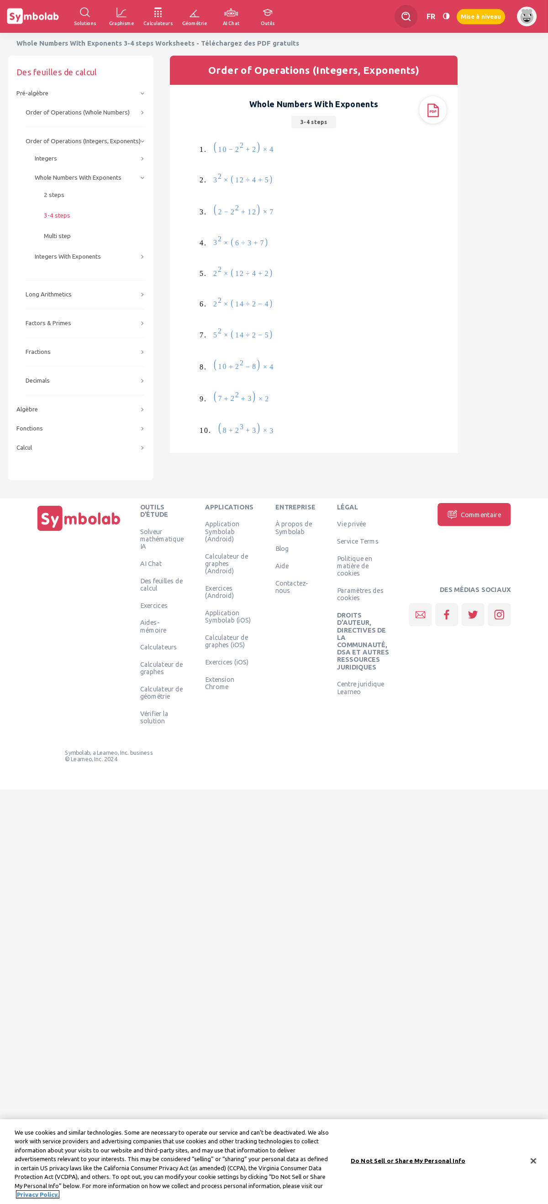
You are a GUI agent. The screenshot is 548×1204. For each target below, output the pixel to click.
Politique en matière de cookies (354, 566)
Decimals (38, 380)
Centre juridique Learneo (361, 687)
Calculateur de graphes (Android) (226, 563)
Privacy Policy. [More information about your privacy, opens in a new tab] (37, 1197)
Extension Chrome (219, 682)
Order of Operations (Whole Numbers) (78, 112)
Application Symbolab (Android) (222, 531)
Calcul (24, 447)
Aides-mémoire (153, 626)
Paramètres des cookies (360, 594)
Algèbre (27, 409)
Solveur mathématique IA (162, 539)
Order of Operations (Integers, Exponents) (83, 141)
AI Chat (151, 563)
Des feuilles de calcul (161, 584)
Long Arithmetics (49, 294)
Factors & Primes (48, 323)
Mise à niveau (481, 16)
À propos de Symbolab (293, 527)
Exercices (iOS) (226, 661)
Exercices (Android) (219, 591)
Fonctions (29, 428)
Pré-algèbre (32, 93)
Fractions (38, 351)
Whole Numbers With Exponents (78, 177)
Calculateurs (158, 647)
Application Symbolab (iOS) (228, 616)
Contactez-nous (291, 586)
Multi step (57, 236)
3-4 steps (57, 215)
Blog (282, 548)
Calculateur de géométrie (161, 692)
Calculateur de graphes (161, 668)
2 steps (54, 195)
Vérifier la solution (154, 717)
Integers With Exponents (68, 256)
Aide (282, 566)
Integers (46, 158)
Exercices (154, 605)
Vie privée (351, 524)
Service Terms (358, 541)
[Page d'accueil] (79, 531)
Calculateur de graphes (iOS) (226, 640)
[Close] (533, 1164)
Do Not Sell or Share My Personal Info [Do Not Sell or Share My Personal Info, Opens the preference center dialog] (408, 1163)
